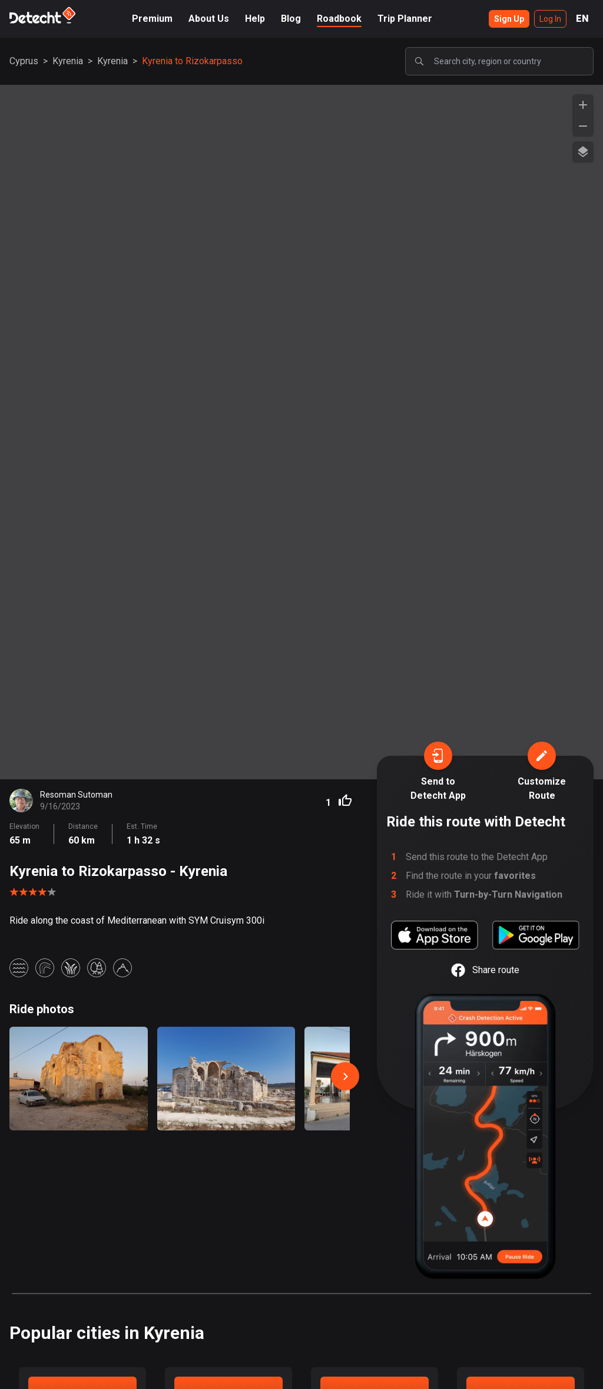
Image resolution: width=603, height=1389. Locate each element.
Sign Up (509, 19)
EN (582, 18)
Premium (152, 18)
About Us (208, 18)
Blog (291, 18)
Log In (550, 19)
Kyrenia (67, 61)
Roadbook (339, 18)
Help (255, 18)
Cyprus (23, 61)
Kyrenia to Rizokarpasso (192, 61)
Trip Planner (404, 18)
